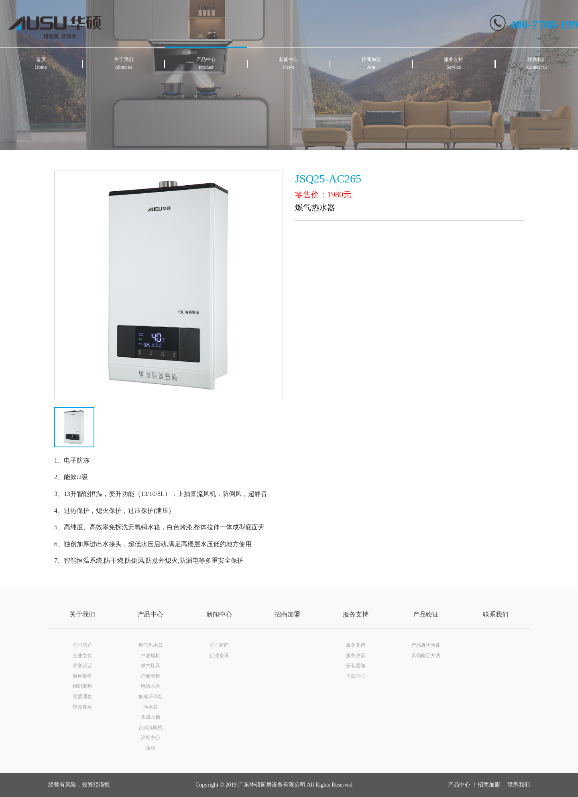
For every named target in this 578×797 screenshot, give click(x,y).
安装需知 (355, 665)
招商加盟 (287, 614)
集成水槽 (150, 717)
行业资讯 (219, 655)
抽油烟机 (150, 655)
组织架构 (82, 686)
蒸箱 (150, 748)
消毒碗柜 (150, 676)
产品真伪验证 (425, 645)
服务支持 (355, 614)
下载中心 (355, 676)
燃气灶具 (150, 665)
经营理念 (82, 696)
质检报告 (82, 676)
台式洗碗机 (150, 727)
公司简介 (82, 645)
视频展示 (82, 707)
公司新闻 (219, 645)
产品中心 (150, 614)
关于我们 (82, 614)
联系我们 (496, 614)
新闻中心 (219, 614)
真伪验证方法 (425, 655)
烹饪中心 (150, 737)
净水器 (150, 707)
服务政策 (355, 655)
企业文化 (82, 655)
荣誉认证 (82, 665)
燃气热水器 (150, 645)
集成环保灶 (150, 696)
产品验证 (426, 614)
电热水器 (150, 686)
